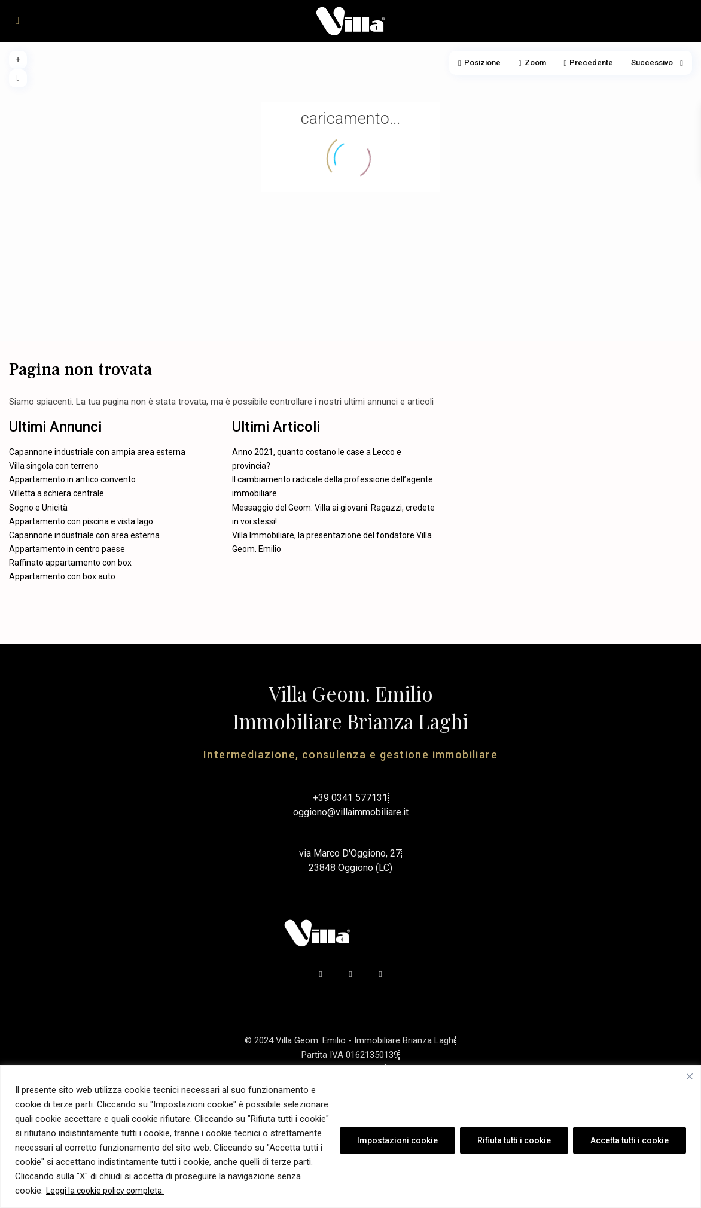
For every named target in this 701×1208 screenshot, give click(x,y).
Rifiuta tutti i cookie (514, 1140)
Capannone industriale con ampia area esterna (97, 452)
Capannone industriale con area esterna (84, 535)
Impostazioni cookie (397, 1140)
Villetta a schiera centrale (56, 493)
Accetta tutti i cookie (629, 1140)
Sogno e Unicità (38, 507)
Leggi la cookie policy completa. (105, 1190)
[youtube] (350, 974)
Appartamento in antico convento (72, 479)
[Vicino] (690, 1076)
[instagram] (380, 974)
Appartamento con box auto (62, 576)
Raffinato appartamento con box (70, 562)
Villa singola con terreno (54, 466)
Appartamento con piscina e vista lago (81, 521)
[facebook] (321, 974)
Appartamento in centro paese (67, 549)
